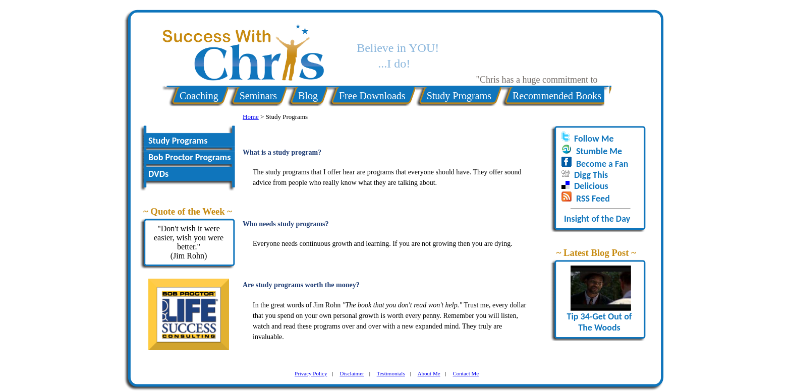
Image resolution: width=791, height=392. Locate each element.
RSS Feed (593, 198)
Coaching (199, 95)
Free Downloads (372, 95)
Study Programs (459, 95)
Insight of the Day (597, 218)
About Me (429, 373)
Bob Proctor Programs (189, 157)
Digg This (591, 174)
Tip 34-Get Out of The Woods (599, 317)
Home (251, 116)
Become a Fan (602, 163)
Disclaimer (352, 373)
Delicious (591, 185)
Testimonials (391, 373)
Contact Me (466, 373)
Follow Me (593, 138)
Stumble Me (599, 151)
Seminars (258, 95)
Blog (308, 95)
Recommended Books (557, 95)
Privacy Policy (311, 373)
